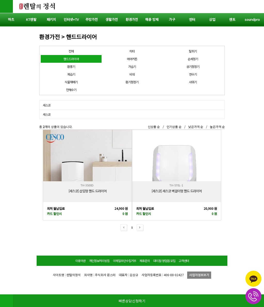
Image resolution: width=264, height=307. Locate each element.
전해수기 (71, 89)
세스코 (47, 105)
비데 (132, 74)
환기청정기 (132, 82)
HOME (6, 300)
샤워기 (193, 82)
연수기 (193, 74)
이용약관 (80, 260)
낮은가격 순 (195, 126)
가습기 (132, 66)
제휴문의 (144, 260)
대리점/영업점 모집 (164, 260)
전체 (71, 51)
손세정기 (193, 59)
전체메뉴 (257, 6)
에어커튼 (132, 59)
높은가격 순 (217, 126)
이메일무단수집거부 (124, 260)
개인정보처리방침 (99, 260)
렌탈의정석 (37, 6)
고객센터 (184, 260)
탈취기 (193, 51)
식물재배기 (71, 82)
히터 (132, 51)
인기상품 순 (174, 126)
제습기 (71, 74)
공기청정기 (192, 66)
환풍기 (71, 66)
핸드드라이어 (71, 59)
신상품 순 (154, 126)
